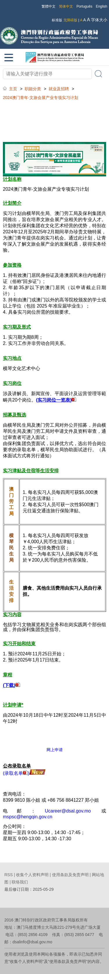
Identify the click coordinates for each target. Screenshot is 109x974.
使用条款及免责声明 (70, 874)
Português (84, 6)
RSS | (10, 874)
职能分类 (33, 88)
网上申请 (55, 749)
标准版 (57, 20)
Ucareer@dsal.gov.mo (68, 810)
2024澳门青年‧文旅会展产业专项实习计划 (40, 97)
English (101, 6)
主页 (13, 88)
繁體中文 (49, 6)
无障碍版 (70, 20)
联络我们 (20, 882)
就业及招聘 (59, 88)
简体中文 (66, 6)
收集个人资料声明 (32, 874)
